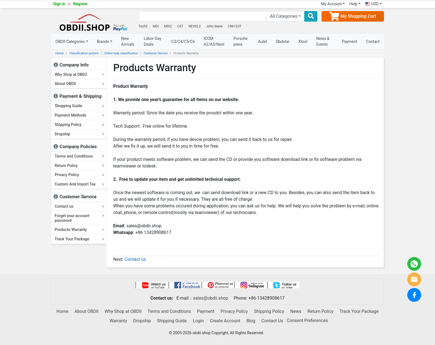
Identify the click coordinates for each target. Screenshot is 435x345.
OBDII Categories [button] (70, 41)
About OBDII (79, 83)
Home (59, 53)
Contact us (79, 206)
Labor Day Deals (152, 41)
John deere (214, 26)
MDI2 (168, 26)
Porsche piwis (241, 41)
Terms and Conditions (79, 156)
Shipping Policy (79, 124)
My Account (331, 4)
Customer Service (156, 53)
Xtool (303, 41)
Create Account (225, 320)
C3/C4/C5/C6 (183, 41)
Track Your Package (79, 239)
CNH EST (234, 26)
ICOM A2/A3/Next (214, 41)
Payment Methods (79, 115)
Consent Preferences (307, 320)
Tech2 (143, 26)
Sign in (59, 4)
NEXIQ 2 (195, 26)
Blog (250, 320)
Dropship (79, 134)
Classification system (83, 53)
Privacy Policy (79, 174)
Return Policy (79, 165)
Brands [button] (103, 41)
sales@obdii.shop (210, 298)
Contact (373, 41)
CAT (180, 26)
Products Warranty (79, 229)
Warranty (118, 320)
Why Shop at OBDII (123, 311)
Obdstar (283, 41)
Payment (349, 41)
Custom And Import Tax (79, 184)
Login (198, 320)
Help (353, 4)
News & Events (322, 41)
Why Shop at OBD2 (79, 74)
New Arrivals (127, 41)
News (295, 311)
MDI (156, 26)
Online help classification (121, 53)
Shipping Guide (172, 320)
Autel (262, 41)
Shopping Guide (79, 106)
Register (80, 4)
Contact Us (272, 320)
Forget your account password (79, 218)
